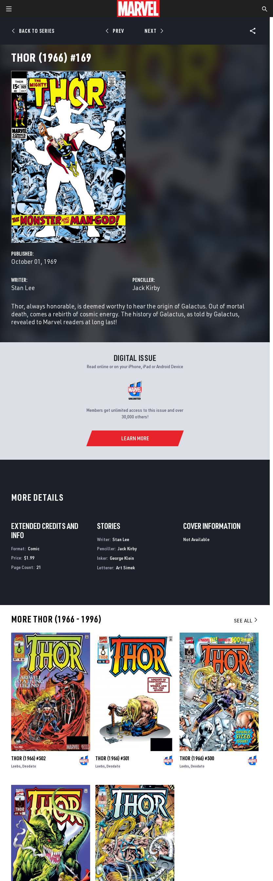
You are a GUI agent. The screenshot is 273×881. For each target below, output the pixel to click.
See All (246, 620)
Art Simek (125, 567)
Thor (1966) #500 (197, 758)
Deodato (29, 766)
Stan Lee (23, 287)
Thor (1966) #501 (112, 758)
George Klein (122, 558)
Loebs (16, 766)
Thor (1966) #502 (28, 758)
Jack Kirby (146, 287)
